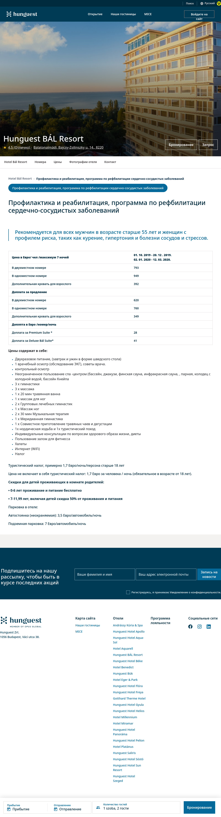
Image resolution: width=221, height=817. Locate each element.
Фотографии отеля (83, 162)
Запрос (208, 144)
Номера (40, 162)
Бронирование (181, 144)
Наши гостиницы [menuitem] (123, 14)
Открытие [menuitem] (95, 14)
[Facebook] (190, 626)
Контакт (110, 162)
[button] (47, 807)
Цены (58, 162)
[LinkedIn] (209, 626)
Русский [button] (210, 3)
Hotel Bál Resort (15, 162)
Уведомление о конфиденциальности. (195, 592)
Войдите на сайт (199, 15)
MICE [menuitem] (148, 14)
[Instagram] (199, 626)
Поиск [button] (190, 3)
